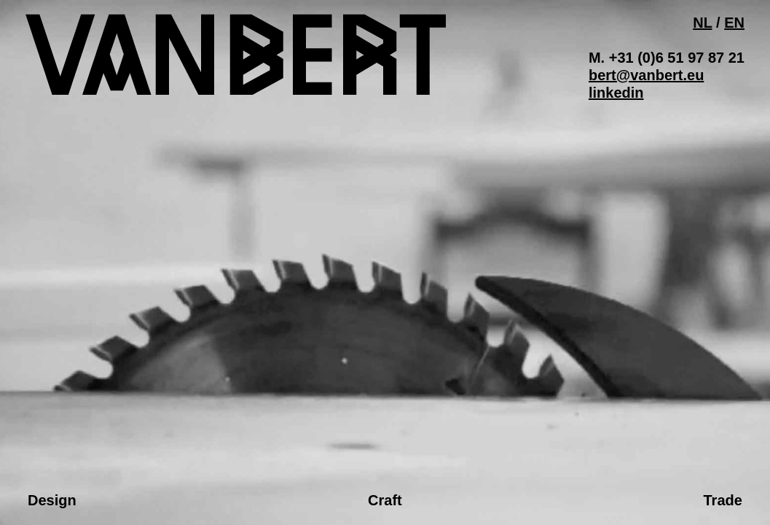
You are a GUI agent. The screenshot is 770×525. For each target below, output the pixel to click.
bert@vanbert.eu (646, 75)
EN (734, 23)
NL (702, 23)
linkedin (616, 93)
